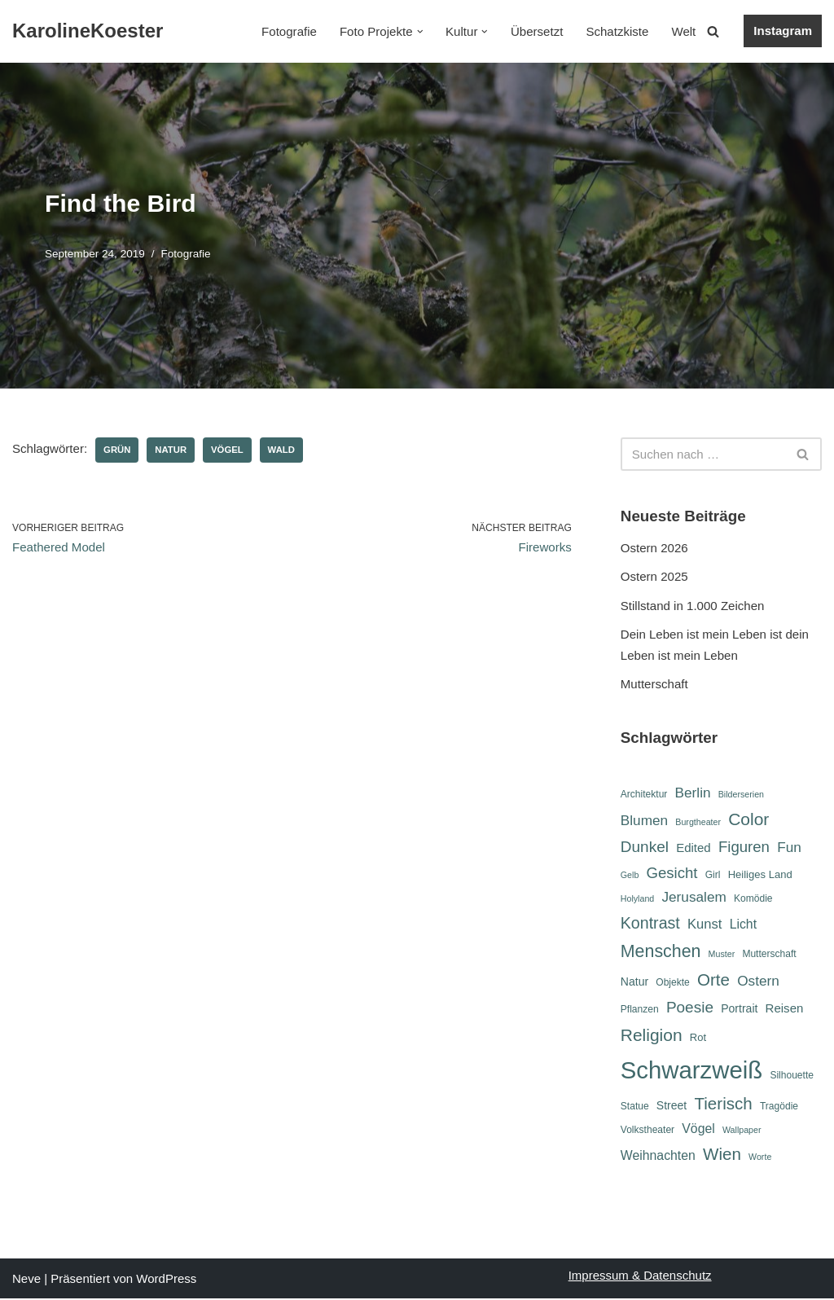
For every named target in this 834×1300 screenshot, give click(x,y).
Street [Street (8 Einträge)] (671, 1107)
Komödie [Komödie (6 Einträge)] (753, 899)
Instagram (782, 30)
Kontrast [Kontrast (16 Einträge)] (650, 923)
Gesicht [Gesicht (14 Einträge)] (671, 872)
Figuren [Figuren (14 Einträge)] (744, 846)
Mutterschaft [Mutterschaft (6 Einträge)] (769, 954)
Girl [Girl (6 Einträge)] (713, 875)
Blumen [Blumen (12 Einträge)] (644, 820)
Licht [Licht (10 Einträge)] (743, 924)
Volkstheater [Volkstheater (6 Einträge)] (647, 1131)
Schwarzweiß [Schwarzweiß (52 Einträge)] (691, 1070)
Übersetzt (537, 31)
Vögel (226, 450)
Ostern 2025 (654, 576)
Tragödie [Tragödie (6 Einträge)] (779, 1108)
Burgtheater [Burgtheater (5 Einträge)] (698, 822)
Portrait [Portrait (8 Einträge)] (739, 1009)
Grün (116, 450)
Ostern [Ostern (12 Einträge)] (758, 982)
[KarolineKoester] (87, 31)
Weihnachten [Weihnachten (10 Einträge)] (658, 1157)
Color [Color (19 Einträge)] (748, 819)
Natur (171, 450)
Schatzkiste (617, 31)
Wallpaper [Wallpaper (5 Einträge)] (742, 1131)
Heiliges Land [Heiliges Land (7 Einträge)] (760, 874)
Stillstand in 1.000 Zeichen (692, 606)
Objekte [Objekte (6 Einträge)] (673, 984)
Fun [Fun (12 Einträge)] (789, 847)
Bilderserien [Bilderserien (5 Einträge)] (741, 794)
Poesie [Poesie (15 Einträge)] (689, 1008)
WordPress (166, 1280)
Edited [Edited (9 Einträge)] (693, 847)
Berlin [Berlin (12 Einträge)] (693, 792)
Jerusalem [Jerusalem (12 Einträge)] (693, 897)
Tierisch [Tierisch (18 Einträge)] (723, 1105)
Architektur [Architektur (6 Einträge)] (644, 794)
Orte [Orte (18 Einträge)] (713, 981)
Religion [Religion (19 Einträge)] (652, 1035)
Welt (684, 31)
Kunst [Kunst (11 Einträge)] (704, 924)
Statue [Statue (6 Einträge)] (635, 1108)
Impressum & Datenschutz (640, 1277)
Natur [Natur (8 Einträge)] (634, 983)
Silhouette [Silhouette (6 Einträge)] (792, 1076)
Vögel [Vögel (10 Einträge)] (698, 1130)
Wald (280, 450)
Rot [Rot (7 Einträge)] (698, 1038)
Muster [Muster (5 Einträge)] (722, 954)
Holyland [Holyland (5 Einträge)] (637, 899)
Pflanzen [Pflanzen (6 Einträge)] (640, 1010)
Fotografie (290, 31)
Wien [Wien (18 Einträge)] (722, 1155)
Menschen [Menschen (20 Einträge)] (661, 951)
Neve (26, 1280)
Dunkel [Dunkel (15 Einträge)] (645, 846)
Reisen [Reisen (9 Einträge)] (785, 1009)
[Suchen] (713, 31)
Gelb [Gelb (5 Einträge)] (630, 875)
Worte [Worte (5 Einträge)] (759, 1158)
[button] (420, 32)
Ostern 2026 (654, 548)
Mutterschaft (654, 684)
